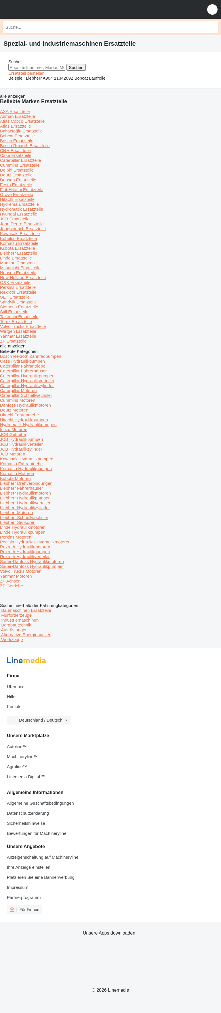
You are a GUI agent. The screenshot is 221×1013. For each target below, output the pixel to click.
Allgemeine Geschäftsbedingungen (40, 803)
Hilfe (11, 696)
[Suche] (212, 27)
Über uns (15, 686)
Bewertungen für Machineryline (36, 833)
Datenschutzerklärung (28, 813)
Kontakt (14, 706)
